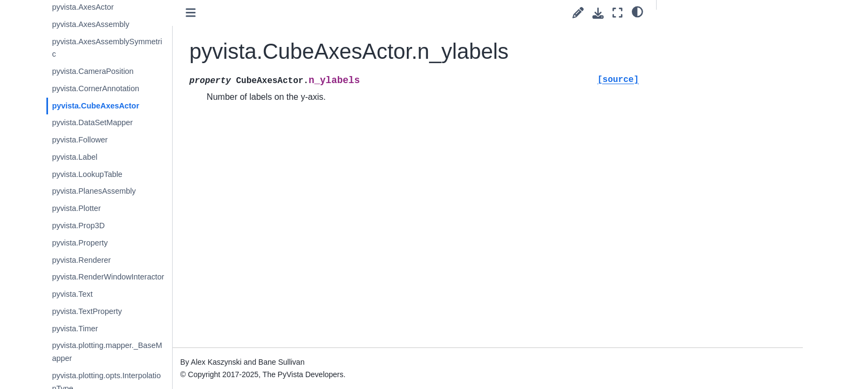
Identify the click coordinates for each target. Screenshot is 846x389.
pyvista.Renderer (103, 260)
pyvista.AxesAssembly (113, 24)
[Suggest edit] (578, 12)
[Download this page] (598, 13)
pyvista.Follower (102, 139)
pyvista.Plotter (98, 208)
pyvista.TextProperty (109, 311)
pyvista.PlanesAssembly (116, 191)
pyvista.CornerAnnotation (118, 88)
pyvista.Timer (97, 328)
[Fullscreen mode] (617, 12)
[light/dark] (637, 11)
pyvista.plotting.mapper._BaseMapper (129, 352)
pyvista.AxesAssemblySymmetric (129, 48)
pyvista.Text (94, 294)
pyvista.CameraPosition (115, 71)
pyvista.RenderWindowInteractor (130, 276)
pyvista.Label (97, 157)
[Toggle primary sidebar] (214, 12)
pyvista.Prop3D (100, 225)
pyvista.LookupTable (109, 174)
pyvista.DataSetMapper (114, 122)
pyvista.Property (102, 242)
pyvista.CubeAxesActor (118, 105)
